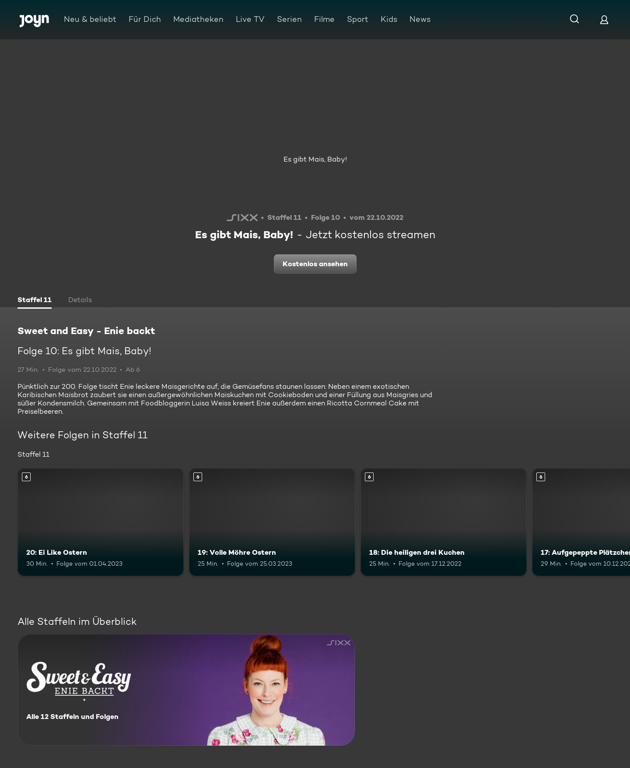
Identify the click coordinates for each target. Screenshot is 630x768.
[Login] (604, 19)
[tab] (34, 301)
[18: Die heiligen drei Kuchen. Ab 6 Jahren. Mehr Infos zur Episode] (443, 522)
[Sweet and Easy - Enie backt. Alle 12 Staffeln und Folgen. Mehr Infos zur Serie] (186, 690)
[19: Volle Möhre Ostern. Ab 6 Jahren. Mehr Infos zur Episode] (272, 522)
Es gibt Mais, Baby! (315, 159)
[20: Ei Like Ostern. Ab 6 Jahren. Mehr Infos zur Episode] (101, 522)
